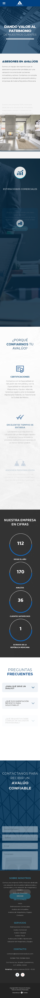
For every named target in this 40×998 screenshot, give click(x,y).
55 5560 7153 (14, 958)
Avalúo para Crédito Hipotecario (20, 939)
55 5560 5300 (25, 958)
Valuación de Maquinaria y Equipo (20, 941)
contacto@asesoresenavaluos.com (20, 954)
